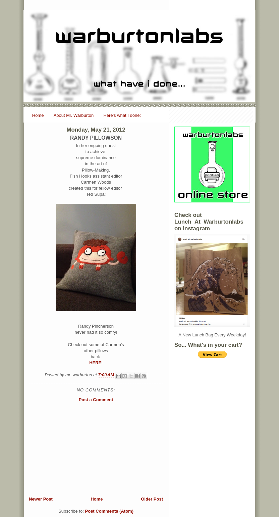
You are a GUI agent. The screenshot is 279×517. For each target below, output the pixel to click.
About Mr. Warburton (74, 115)
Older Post (152, 499)
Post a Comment (96, 399)
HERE (95, 362)
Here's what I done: (122, 115)
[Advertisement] (96, 449)
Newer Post (41, 499)
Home (38, 115)
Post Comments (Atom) (109, 511)
